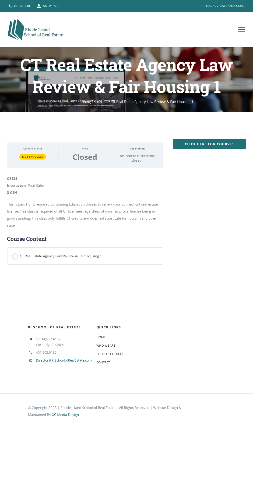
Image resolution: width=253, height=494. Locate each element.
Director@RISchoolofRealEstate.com (64, 360)
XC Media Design (65, 414)
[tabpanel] (126, 203)
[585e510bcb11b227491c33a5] (212, 408)
